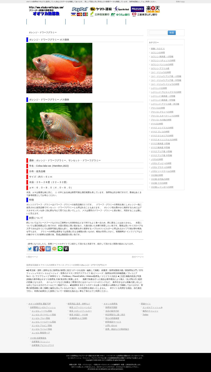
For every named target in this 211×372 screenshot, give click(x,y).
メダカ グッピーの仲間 (161, 163)
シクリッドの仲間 (159, 88)
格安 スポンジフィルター (80, 311)
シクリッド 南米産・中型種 (163, 100)
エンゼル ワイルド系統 (42, 329)
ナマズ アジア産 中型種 (161, 155)
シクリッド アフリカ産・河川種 (165, 104)
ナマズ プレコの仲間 (160, 132)
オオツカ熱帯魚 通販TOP (39, 304)
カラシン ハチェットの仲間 (163, 60)
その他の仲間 (157, 175)
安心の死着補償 (112, 318)
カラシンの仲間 (158, 52)
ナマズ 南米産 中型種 (160, 147)
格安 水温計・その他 (78, 314)
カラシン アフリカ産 (160, 68)
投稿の (180, 1)
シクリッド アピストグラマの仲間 (166, 92)
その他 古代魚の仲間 (160, 179)
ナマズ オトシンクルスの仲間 (164, 139)
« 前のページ (32, 257)
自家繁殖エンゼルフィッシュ (43, 307)
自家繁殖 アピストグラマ (43, 345)
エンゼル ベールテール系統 (44, 322)
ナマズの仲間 (157, 124)
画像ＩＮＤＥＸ (158, 48)
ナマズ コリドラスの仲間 (162, 128)
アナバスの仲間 (158, 108)
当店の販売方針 (112, 311)
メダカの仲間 (157, 159)
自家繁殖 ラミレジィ (41, 342)
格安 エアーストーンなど (80, 307)
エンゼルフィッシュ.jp (153, 307)
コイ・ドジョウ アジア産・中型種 (166, 80)
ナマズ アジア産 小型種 (161, 151)
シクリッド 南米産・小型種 (163, 96)
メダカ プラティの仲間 (161, 167)
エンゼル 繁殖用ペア (41, 333)
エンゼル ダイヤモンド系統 (44, 314)
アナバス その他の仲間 (161, 120)
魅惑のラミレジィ (150, 311)
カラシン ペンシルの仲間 (162, 64)
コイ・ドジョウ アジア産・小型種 (166, 76)
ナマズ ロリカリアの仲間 (162, 135)
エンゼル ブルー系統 (41, 318)
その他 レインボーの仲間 (162, 187)
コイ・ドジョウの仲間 (161, 72)
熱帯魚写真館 (111, 307)
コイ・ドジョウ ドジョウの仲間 (165, 84)
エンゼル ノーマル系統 (42, 311)
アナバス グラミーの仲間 (162, 112)
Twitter (145, 314)
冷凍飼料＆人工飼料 (78, 318)
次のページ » (137, 257)
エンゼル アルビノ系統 (42, 325)
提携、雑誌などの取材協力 (117, 329)
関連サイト (146, 304)
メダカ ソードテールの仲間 (163, 171)
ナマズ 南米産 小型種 (160, 143)
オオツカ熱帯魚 (111, 304)
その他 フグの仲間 (159, 183)
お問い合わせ (111, 325)
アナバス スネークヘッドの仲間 (165, 116)
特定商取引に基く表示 (115, 314)
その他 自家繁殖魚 (38, 338)
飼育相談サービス (113, 322)
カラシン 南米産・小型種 (162, 56)
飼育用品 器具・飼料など (79, 304)
